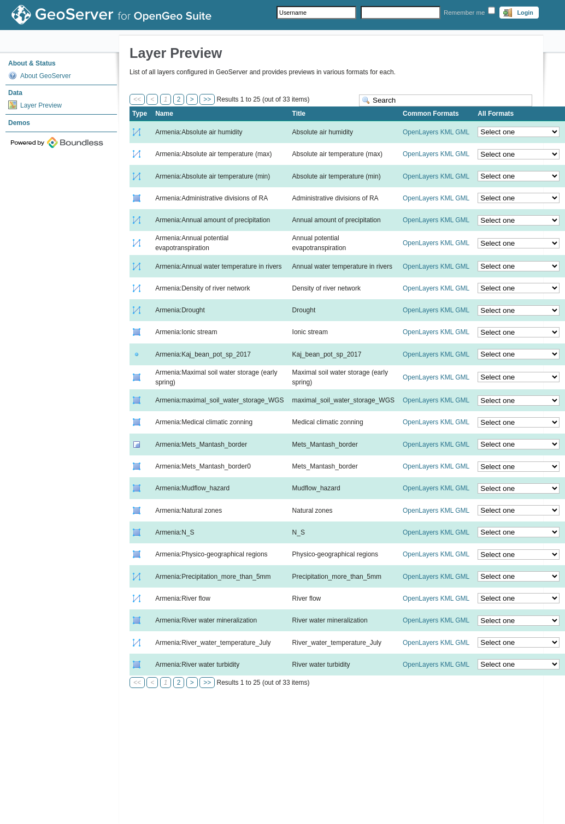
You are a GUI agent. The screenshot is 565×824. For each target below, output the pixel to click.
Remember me (464, 12)
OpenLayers (420, 132)
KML (447, 132)
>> (207, 99)
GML (462, 132)
